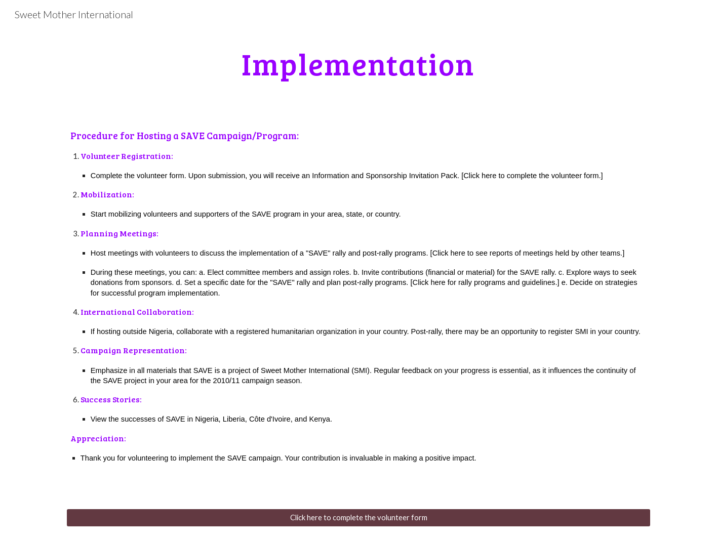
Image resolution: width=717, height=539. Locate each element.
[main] (358, 64)
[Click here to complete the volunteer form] (358, 517)
